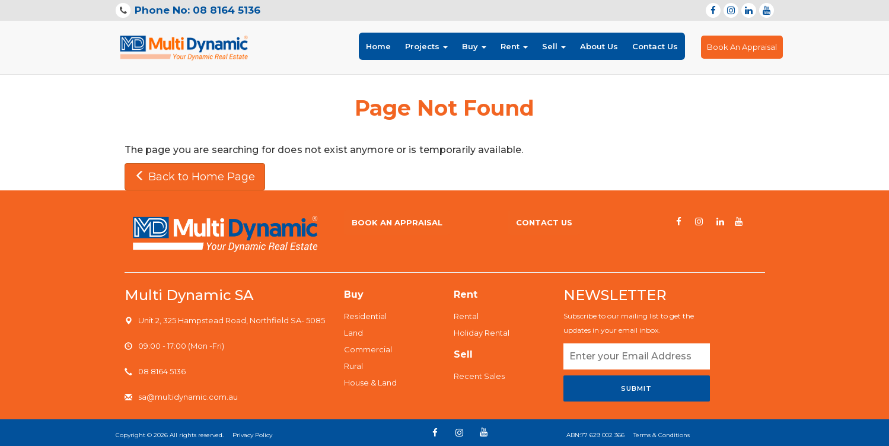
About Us (599, 46)
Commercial (368, 349)
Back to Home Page (195, 176)
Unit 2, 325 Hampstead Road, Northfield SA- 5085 (231, 320)
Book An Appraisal (742, 47)
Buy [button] (474, 46)
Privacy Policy (252, 435)
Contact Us (655, 46)
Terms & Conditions (661, 435)
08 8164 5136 (162, 371)
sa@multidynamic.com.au (188, 397)
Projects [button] (426, 46)
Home (378, 45)
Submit (636, 388)
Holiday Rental (481, 332)
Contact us (544, 222)
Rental (466, 316)
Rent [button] (514, 46)
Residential (365, 316)
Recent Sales (479, 376)
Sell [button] (554, 46)
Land (353, 332)
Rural (353, 366)
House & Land (370, 382)
